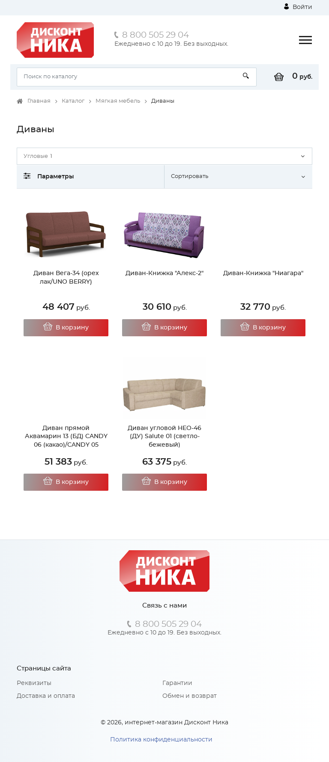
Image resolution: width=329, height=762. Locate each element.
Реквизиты (34, 683)
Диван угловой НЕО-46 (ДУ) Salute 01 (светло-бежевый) (164, 436)
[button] (164, 156)
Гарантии (177, 683)
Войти (298, 6)
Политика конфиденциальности (161, 740)
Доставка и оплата (46, 696)
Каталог (73, 101)
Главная (39, 101)
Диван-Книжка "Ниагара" (263, 273)
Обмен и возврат (189, 696)
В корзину (66, 327)
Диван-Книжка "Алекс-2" (164, 273)
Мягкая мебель (118, 101)
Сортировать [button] (189, 176)
